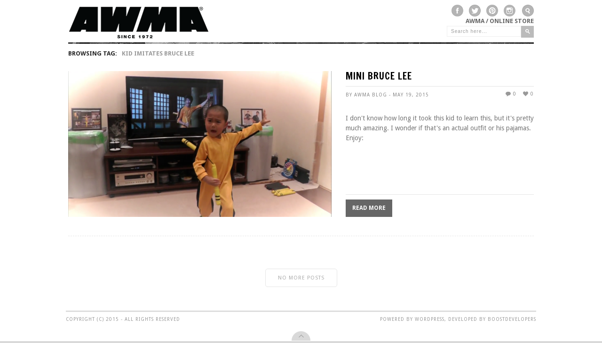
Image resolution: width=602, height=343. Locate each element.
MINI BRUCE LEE (379, 77)
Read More (369, 208)
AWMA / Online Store (500, 20)
